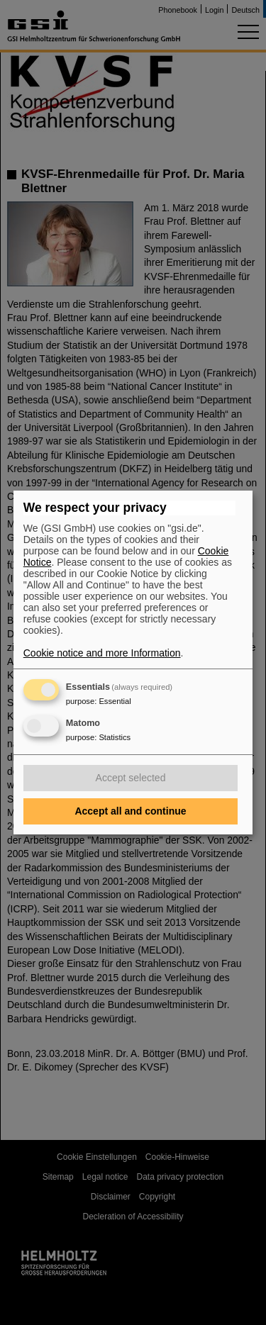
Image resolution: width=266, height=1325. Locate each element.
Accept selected (131, 777)
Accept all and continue (130, 811)
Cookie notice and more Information (102, 653)
